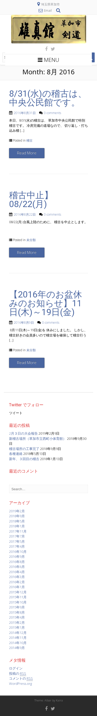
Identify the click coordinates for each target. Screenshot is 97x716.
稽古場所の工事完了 (24, 448)
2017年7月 (17, 536)
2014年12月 (18, 632)
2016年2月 (17, 582)
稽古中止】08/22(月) (31, 199)
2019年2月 (17, 511)
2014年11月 (18, 637)
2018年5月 (17, 521)
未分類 (31, 240)
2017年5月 (17, 541)
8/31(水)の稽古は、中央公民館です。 (48, 98)
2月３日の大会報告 (23, 433)
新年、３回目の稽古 (24, 458)
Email (48, 10)
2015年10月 (18, 602)
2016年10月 (18, 551)
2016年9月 (17, 556)
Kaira (59, 700)
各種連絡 (16, 453)
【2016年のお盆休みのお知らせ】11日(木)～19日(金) (45, 303)
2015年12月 (18, 592)
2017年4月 (17, 546)
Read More (26, 152)
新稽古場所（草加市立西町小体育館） (37, 438)
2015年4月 (17, 617)
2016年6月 (17, 566)
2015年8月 (17, 612)
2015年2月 (17, 622)
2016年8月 (17, 561)
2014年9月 (17, 647)
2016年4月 (17, 571)
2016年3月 (17, 576)
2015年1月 (17, 627)
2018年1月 (17, 526)
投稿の (17, 673)
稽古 (29, 140)
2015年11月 (18, 597)
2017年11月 (18, 531)
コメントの (21, 678)
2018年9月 (17, 516)
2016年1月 (17, 587)
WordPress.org (20, 683)
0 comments (52, 113)
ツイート (16, 412)
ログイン (16, 668)
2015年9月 (17, 607)
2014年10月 (18, 642)
